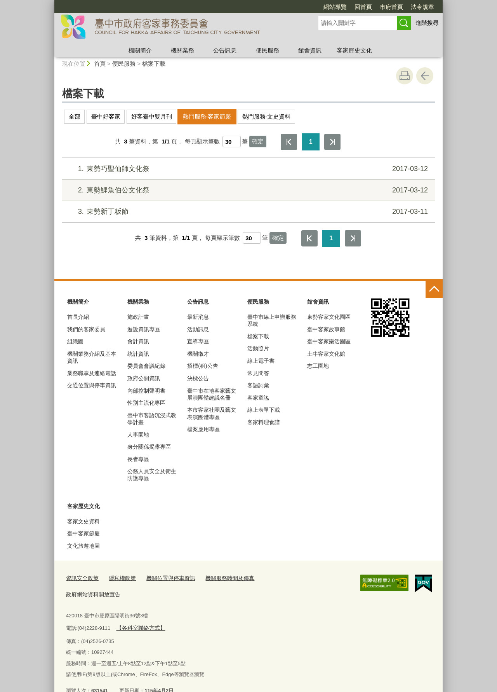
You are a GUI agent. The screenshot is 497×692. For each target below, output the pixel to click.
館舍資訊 (309, 50)
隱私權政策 (119, 578)
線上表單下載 (263, 410)
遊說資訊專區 (143, 329)
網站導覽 (335, 6)
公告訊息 (224, 50)
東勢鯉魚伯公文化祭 (247, 190)
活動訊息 (198, 329)
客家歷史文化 (354, 50)
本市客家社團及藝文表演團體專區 (211, 413)
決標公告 (198, 378)
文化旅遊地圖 (83, 546)
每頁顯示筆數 (202, 141)
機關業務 (182, 50)
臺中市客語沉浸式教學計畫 (151, 418)
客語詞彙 (258, 385)
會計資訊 (138, 341)
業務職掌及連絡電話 (91, 373)
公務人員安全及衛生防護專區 (151, 474)
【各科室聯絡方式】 (139, 611)
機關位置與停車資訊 (165, 578)
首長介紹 (78, 317)
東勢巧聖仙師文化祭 (247, 169)
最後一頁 (332, 142)
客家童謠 (258, 398)
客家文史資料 (83, 521)
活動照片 (258, 348)
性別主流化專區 (146, 403)
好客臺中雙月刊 (151, 116)
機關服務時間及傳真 (220, 578)
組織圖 (75, 341)
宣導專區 (198, 341)
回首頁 (363, 6)
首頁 (100, 63)
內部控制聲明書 (146, 391)
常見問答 (258, 373)
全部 (74, 116)
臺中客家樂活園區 (329, 341)
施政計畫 (138, 317)
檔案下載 (153, 63)
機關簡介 (140, 50)
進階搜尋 (427, 22)
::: (51, 3)
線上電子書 (261, 361)
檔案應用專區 (203, 429)
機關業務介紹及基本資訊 (91, 357)
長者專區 (138, 459)
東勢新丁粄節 (247, 211)
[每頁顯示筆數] (231, 141)
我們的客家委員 (86, 329)
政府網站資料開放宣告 (279, 578)
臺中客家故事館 (326, 329)
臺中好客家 (105, 116)
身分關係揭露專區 (149, 447)
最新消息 (198, 317)
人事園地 (138, 435)
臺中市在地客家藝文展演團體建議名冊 (211, 394)
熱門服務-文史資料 (266, 116)
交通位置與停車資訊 (91, 385)
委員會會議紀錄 (146, 366)
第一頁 (289, 142)
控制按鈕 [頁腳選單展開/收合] (434, 289)
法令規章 (422, 6)
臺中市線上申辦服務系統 (271, 320)
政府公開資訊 (143, 378)
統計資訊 (138, 354)
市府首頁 (391, 6)
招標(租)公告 (202, 366)
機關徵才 (198, 354)
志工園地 (318, 366)
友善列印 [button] (404, 75)
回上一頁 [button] (424, 75)
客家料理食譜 (263, 422)
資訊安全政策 (81, 578)
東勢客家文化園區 (329, 317)
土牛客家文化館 (326, 354)
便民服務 (267, 50)
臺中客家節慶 (83, 533)
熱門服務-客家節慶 (207, 116)
